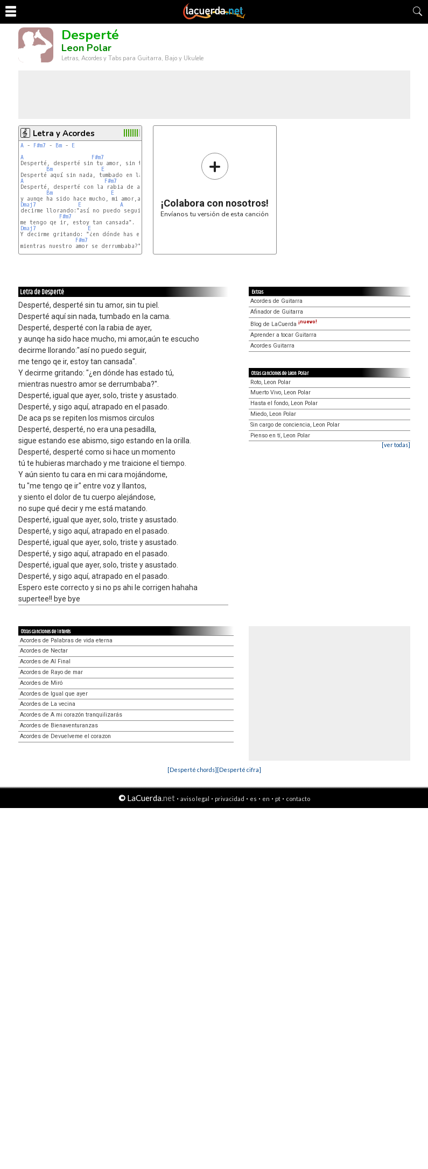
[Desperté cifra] (239, 769)
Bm (58, 145)
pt (277, 798)
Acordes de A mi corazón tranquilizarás (71, 714)
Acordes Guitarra (272, 345)
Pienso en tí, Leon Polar (280, 435)
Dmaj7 (28, 204)
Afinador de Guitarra (276, 311)
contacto (298, 798)
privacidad (229, 798)
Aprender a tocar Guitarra (283, 334)
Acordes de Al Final (45, 661)
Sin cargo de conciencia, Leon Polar (295, 424)
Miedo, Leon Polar (273, 413)
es (253, 798)
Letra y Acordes (64, 133)
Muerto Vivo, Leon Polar (280, 392)
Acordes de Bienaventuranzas (59, 725)
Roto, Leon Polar (270, 382)
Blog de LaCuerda (283, 324)
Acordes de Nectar (44, 650)
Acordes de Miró (41, 682)
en (266, 798)
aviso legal (194, 798)
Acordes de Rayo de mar (51, 672)
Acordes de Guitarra (276, 300)
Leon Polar (86, 47)
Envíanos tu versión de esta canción (214, 184)
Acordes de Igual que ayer (54, 693)
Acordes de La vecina (47, 703)
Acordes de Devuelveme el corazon (65, 736)
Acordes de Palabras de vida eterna (66, 640)
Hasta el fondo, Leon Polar (284, 403)
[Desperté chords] (192, 769)
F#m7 (39, 145)
